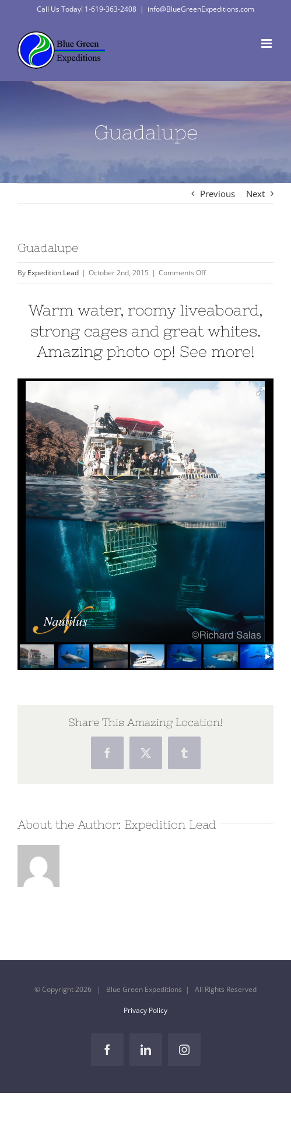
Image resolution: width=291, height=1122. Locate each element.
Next (255, 193)
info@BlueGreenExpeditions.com (201, 9)
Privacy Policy (145, 1010)
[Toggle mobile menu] (267, 43)
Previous (217, 193)
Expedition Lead (53, 273)
